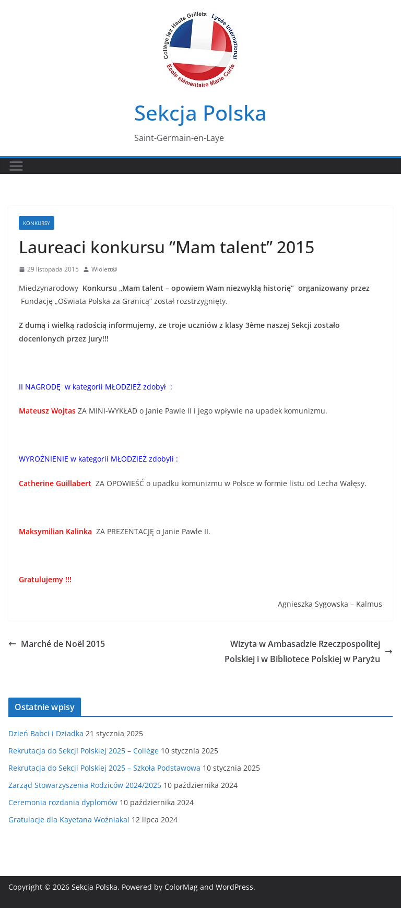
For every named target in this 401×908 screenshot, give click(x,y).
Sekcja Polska (200, 112)
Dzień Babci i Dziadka (46, 733)
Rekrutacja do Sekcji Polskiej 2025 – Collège (83, 751)
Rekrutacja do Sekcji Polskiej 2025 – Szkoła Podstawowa (104, 768)
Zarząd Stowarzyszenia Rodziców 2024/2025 (84, 785)
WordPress (234, 887)
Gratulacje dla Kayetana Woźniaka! (68, 819)
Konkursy (36, 223)
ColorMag (181, 887)
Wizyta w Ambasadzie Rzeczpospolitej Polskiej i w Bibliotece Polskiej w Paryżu (309, 651)
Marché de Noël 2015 (56, 644)
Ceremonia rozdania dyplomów (62, 802)
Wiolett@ (104, 269)
